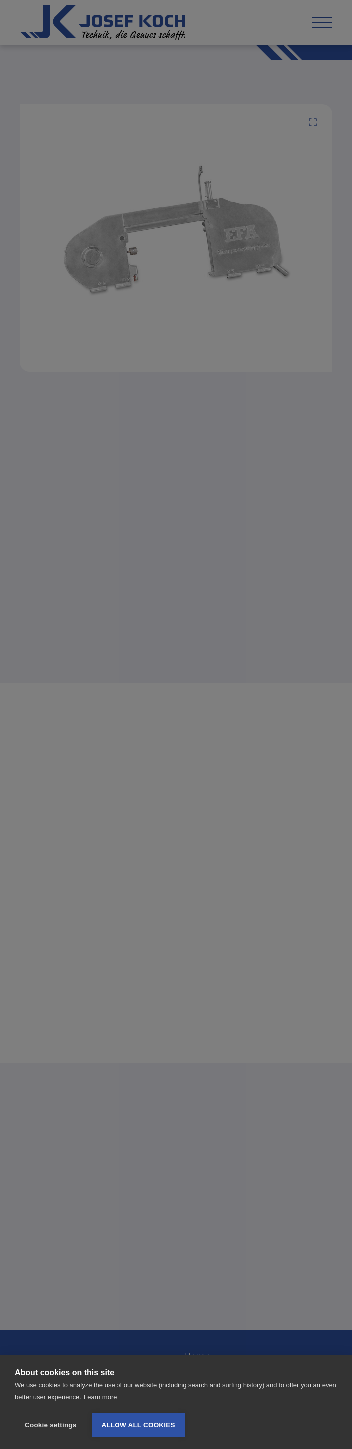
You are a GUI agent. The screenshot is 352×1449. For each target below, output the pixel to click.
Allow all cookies (138, 1425)
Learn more (100, 1397)
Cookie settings (51, 1425)
